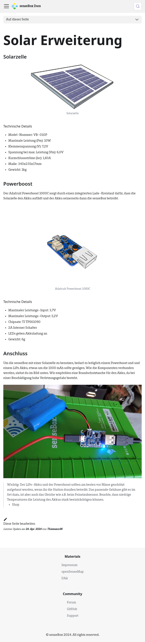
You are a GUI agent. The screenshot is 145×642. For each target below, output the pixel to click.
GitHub (72, 609)
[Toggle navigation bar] (6, 6)
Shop (15, 504)
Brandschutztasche (92, 373)
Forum (71, 602)
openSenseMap (72, 571)
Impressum (69, 565)
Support (72, 615)
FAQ (64, 578)
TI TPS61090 (31, 322)
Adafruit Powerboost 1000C (29, 193)
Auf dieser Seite (17, 19)
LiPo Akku (20, 368)
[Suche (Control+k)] (138, 6)
